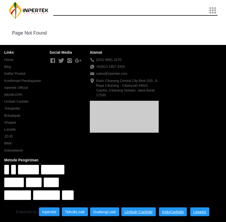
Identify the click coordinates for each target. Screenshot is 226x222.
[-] (53, 60)
